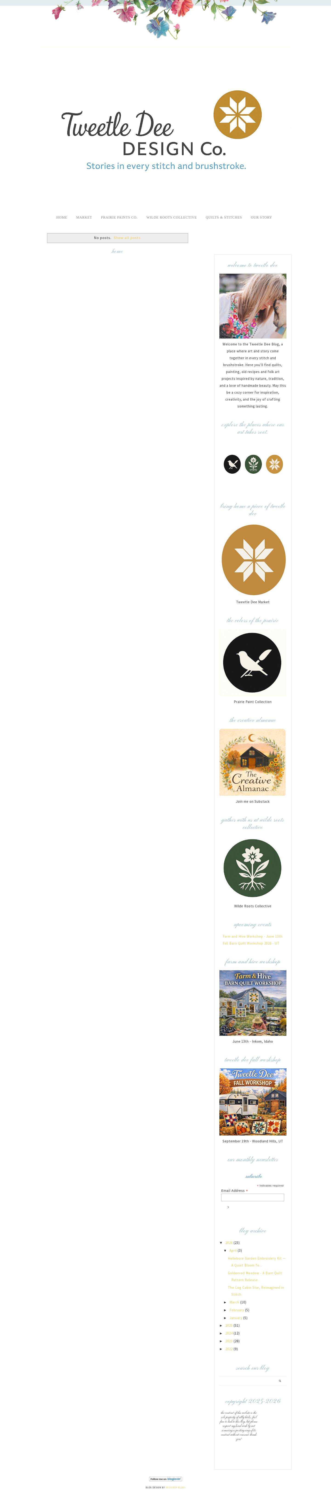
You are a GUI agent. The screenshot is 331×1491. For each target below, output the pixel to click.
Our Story (261, 217)
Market (84, 217)
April (233, 1250)
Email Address (234, 1191)
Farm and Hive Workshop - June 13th (253, 936)
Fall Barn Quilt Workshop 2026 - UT (251, 943)
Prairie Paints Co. (119, 217)
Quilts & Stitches (224, 217)
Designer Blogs (176, 1487)
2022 (229, 1349)
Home (61, 217)
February (237, 1310)
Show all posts (127, 237)
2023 (229, 1341)
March (234, 1302)
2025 (229, 1325)
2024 (229, 1333)
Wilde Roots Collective (172, 217)
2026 (229, 1243)
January (236, 1318)
